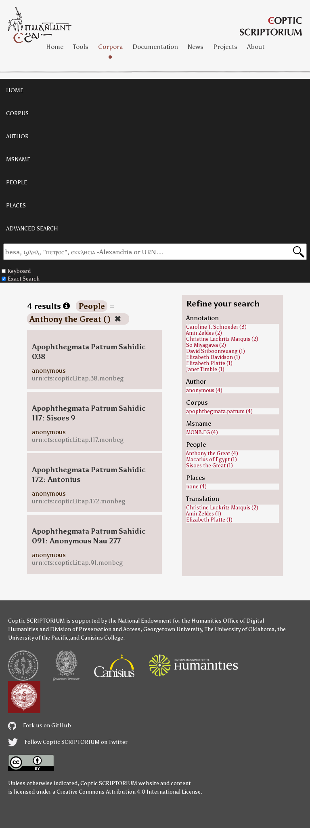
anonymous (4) (204, 390)
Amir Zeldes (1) (203, 514)
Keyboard (16, 271)
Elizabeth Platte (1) (209, 363)
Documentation (155, 47)
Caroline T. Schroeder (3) (216, 327)
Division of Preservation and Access (95, 629)
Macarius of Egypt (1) (211, 459)
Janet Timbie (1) (205, 369)
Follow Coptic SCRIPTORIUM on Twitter (68, 742)
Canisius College (102, 637)
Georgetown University (172, 629)
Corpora (110, 47)
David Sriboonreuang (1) (215, 351)
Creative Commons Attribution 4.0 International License (129, 791)
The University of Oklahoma (239, 629)
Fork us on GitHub (39, 725)
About (255, 47)
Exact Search (21, 278)
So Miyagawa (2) (206, 345)
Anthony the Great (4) (212, 453)
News (195, 47)
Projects (225, 47)
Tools (80, 47)
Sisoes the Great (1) (209, 466)
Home (54, 47)
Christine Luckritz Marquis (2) (222, 339)
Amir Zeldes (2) (204, 333)
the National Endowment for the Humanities (165, 620)
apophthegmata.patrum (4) (219, 411)
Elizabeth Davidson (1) (213, 357)
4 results (48, 306)
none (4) (196, 487)
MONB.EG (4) (202, 432)
